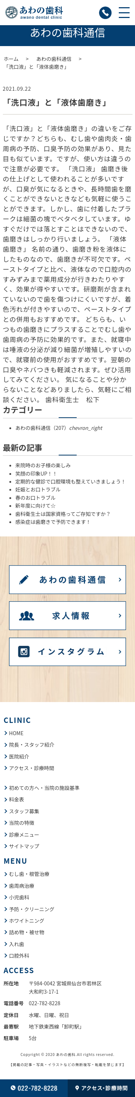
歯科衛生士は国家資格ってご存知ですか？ (63, 513)
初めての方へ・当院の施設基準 (44, 787)
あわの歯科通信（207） (58, 427)
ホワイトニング (26, 920)
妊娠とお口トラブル (38, 489)
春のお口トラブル (35, 497)
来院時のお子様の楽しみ (43, 465)
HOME (16, 733)
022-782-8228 (44, 1003)
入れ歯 (16, 944)
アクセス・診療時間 (31, 768)
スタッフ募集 (24, 811)
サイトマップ (24, 846)
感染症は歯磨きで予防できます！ (53, 521)
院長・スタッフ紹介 (31, 744)
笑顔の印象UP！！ (36, 473)
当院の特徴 (21, 822)
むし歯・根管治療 (29, 873)
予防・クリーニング (31, 909)
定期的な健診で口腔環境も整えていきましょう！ (70, 481)
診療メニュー (24, 834)
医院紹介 (19, 756)
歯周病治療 (21, 885)
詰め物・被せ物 (26, 932)
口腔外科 (19, 955)
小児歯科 (19, 897)
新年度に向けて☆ (35, 505)
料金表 (16, 799)
